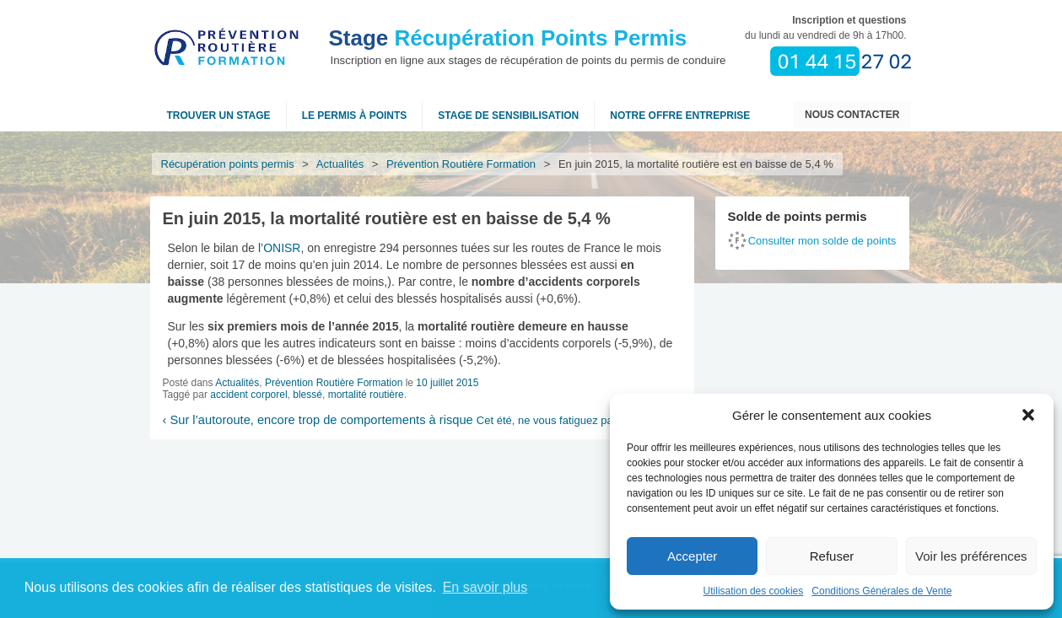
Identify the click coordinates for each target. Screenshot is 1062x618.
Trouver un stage (219, 115)
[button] (1028, 414)
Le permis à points (354, 115)
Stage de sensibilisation (508, 115)
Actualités (340, 164)
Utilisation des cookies (754, 591)
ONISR (281, 248)
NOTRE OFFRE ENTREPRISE (680, 115)
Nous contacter (852, 115)
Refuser (832, 556)
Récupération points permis (227, 164)
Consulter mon (822, 240)
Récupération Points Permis (508, 38)
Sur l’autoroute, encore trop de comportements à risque (318, 420)
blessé (307, 394)
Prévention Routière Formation (461, 164)
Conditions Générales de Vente (881, 591)
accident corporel (248, 394)
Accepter (692, 556)
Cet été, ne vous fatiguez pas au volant (575, 420)
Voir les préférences (971, 556)
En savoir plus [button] (485, 587)
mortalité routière (366, 394)
